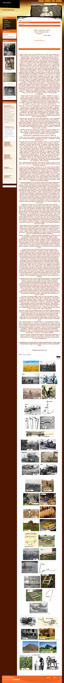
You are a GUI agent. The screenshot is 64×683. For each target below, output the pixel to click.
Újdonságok (6, 24)
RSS (60, 677)
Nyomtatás (55, 677)
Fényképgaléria (7, 26)
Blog (5, 27)
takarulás (29, 354)
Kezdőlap (6, 20)
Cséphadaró (24, 354)
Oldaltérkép (48, 677)
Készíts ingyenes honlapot (8, 679)
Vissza (58, 358)
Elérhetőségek (7, 22)
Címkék (20, 354)
